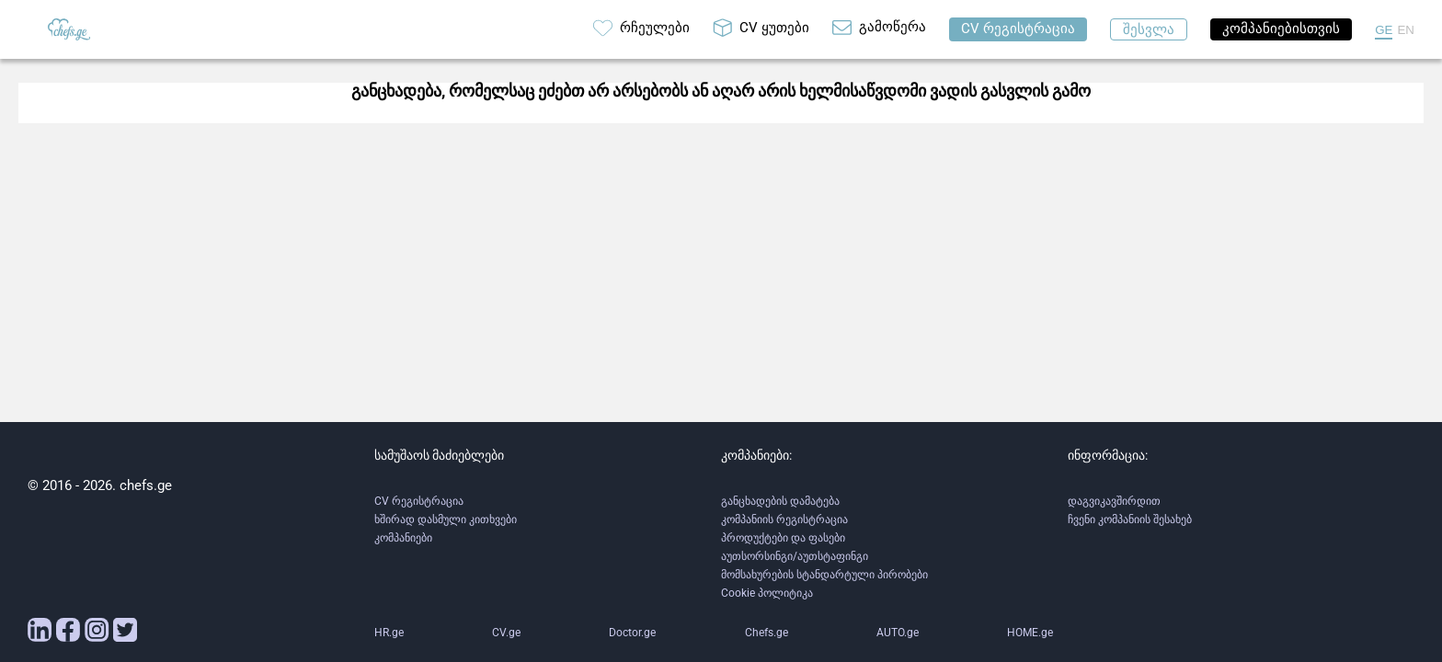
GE (1383, 30)
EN (1405, 30)
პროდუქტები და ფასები (783, 537)
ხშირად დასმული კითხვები (445, 519)
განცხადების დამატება (780, 501)
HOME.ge (1030, 632)
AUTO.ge (897, 632)
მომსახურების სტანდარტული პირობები (824, 574)
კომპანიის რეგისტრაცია (784, 519)
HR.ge (389, 632)
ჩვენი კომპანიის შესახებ (1130, 519)
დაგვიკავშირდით (1114, 501)
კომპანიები (403, 537)
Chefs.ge (766, 632)
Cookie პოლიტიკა (767, 593)
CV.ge (506, 632)
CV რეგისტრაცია (419, 501)
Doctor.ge (632, 632)
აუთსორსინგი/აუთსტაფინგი (794, 556)
